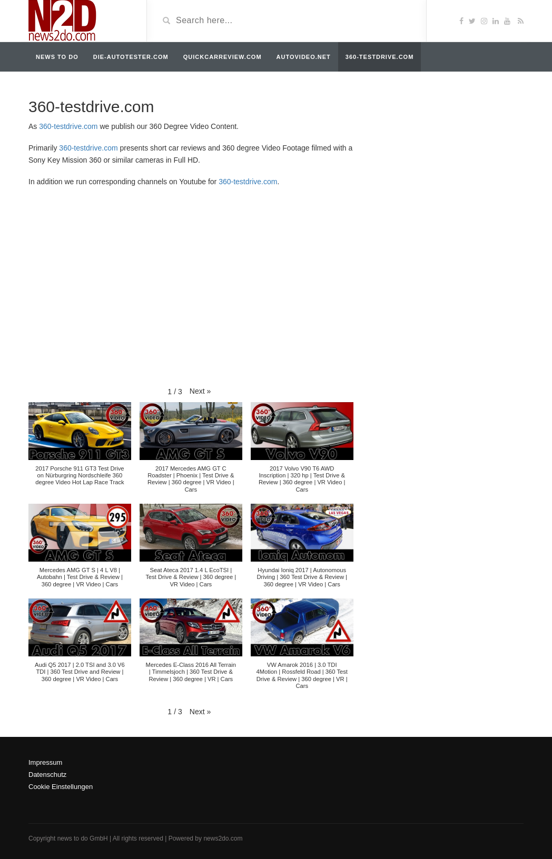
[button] (200, 391)
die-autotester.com (131, 57)
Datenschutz (47, 774)
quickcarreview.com (222, 57)
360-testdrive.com (379, 57)
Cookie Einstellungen (60, 787)
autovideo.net (304, 57)
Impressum (45, 762)
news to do (57, 57)
